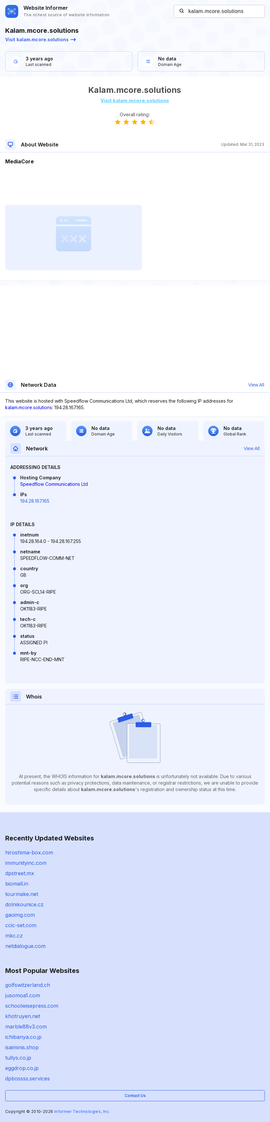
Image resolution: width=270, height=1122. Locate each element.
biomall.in (16, 883)
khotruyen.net (22, 1016)
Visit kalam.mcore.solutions (40, 39)
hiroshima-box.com (29, 852)
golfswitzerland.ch (27, 985)
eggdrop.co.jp (22, 1068)
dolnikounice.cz (24, 904)
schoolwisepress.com (31, 1005)
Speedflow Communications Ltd (54, 484)
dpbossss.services (27, 1078)
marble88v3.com (26, 1026)
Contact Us (135, 1095)
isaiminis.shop (22, 1047)
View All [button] (256, 384)
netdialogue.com (25, 946)
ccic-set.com (20, 925)
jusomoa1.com (22, 995)
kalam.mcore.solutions (28, 407)
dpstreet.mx (19, 873)
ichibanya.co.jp (23, 1037)
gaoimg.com (20, 915)
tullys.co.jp (18, 1057)
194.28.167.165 (34, 501)
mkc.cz (14, 935)
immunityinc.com (26, 863)
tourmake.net (21, 894)
